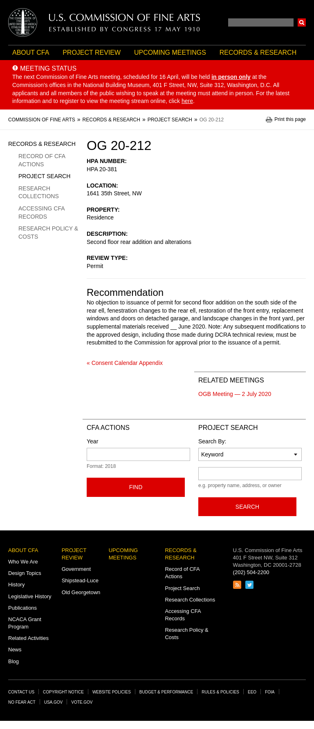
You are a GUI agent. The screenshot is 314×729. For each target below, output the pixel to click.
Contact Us (21, 692)
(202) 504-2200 (251, 572)
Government (76, 569)
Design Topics (24, 573)
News (15, 649)
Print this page (290, 119)
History (16, 584)
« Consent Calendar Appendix (125, 363)
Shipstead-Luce (80, 580)
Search (302, 22)
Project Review (92, 52)
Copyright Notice (63, 692)
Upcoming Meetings (170, 52)
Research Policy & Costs (48, 232)
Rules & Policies (220, 692)
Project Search (44, 176)
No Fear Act (22, 702)
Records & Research (258, 52)
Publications (22, 608)
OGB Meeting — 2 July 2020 (234, 394)
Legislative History (30, 596)
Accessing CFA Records (41, 212)
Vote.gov (81, 702)
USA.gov (53, 702)
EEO (252, 692)
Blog (13, 661)
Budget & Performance (166, 692)
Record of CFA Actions (41, 160)
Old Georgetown (81, 592)
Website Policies (111, 692)
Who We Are (23, 562)
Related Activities (28, 638)
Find (136, 487)
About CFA (30, 52)
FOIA (269, 692)
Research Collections (38, 192)
